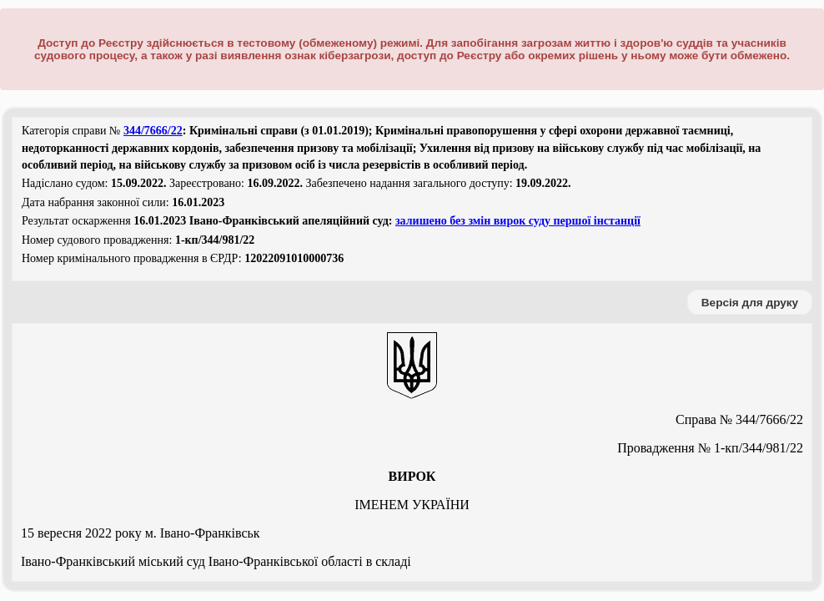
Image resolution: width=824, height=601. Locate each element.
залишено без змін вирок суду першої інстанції (518, 221)
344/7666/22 (153, 130)
